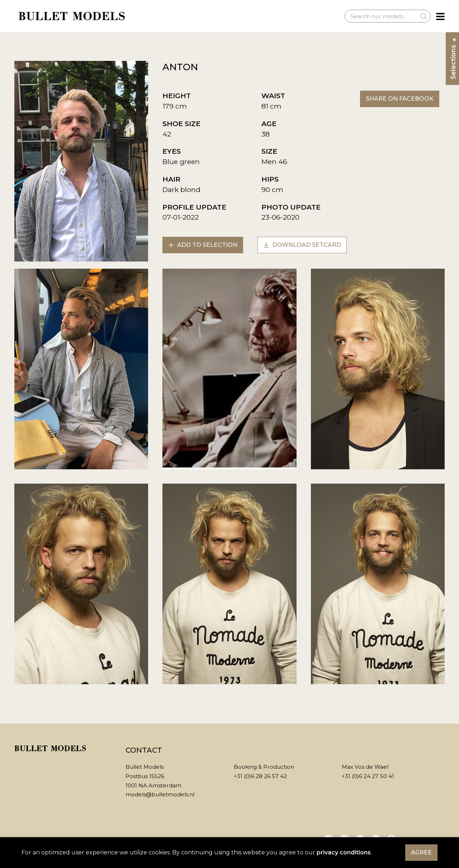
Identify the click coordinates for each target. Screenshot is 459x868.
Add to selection (202, 244)
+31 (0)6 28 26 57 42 (260, 776)
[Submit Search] (423, 16)
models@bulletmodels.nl (160, 794)
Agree (421, 852)
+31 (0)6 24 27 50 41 (368, 776)
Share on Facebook (400, 98)
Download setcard (302, 244)
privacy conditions (344, 852)
